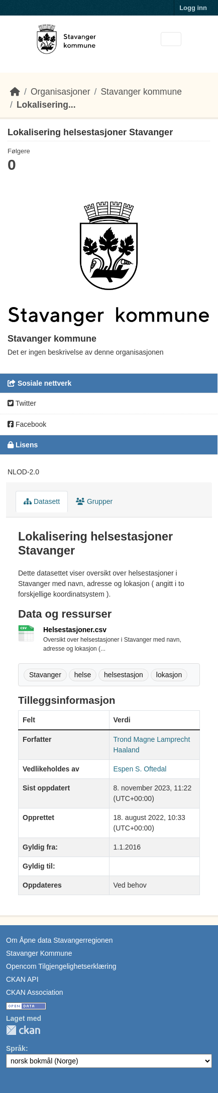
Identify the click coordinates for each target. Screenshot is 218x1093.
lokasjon (169, 675)
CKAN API (22, 979)
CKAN (23, 1030)
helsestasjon (123, 675)
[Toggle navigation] (171, 39)
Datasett (42, 501)
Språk (16, 1048)
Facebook (27, 424)
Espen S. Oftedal (140, 769)
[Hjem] (15, 92)
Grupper (94, 501)
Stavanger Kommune (39, 953)
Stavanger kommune (140, 92)
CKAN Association (34, 992)
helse (82, 675)
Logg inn (193, 8)
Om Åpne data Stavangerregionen (59, 940)
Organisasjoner (60, 92)
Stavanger (45, 675)
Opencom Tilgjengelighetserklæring (61, 966)
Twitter (22, 403)
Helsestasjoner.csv (74, 630)
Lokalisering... (46, 105)
